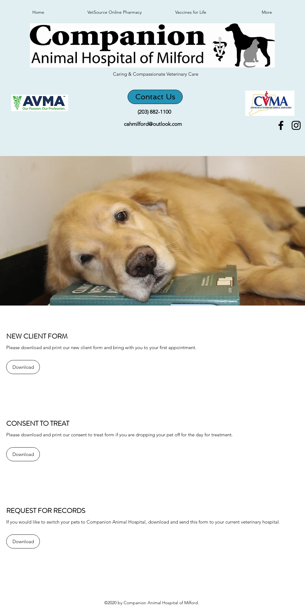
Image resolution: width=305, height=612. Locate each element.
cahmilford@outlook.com (153, 124)
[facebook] (281, 125)
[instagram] (296, 125)
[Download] (23, 367)
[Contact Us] (155, 97)
